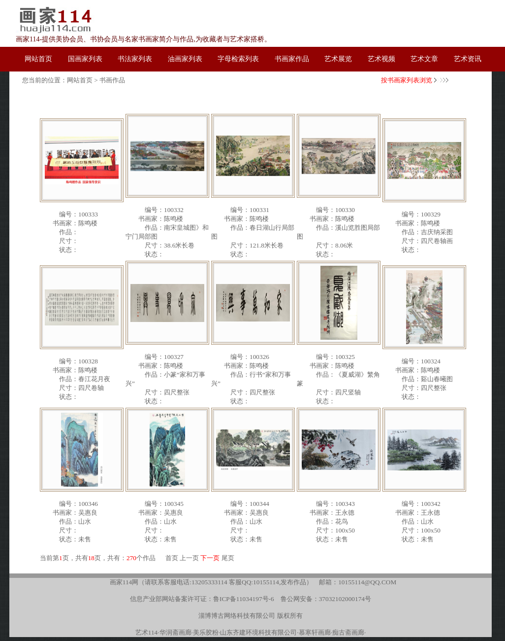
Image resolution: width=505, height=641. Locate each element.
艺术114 (146, 632)
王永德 (344, 512)
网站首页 (80, 80)
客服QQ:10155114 (254, 582)
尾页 (227, 558)
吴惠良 (87, 512)
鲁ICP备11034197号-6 (243, 599)
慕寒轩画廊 (315, 632)
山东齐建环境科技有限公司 (258, 632)
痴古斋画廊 (348, 632)
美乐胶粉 (206, 632)
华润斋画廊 (175, 632)
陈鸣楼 (87, 223)
